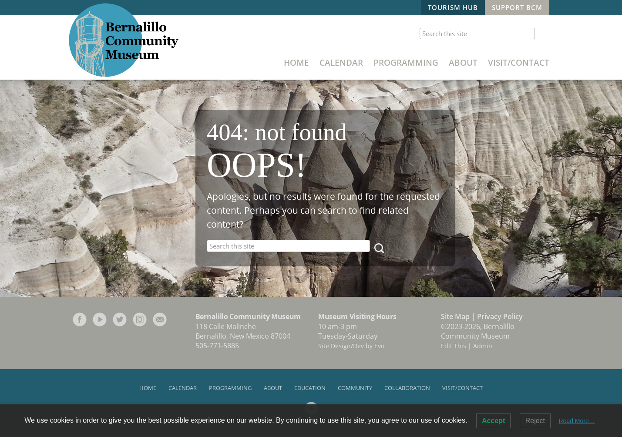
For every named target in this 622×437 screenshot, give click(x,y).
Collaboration (407, 388)
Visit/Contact (518, 62)
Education (310, 388)
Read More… (577, 420)
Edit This (453, 346)
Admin (482, 346)
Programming (405, 62)
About (463, 62)
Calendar (341, 62)
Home (296, 62)
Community (355, 388)
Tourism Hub (453, 7)
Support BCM (517, 7)
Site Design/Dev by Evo (351, 346)
